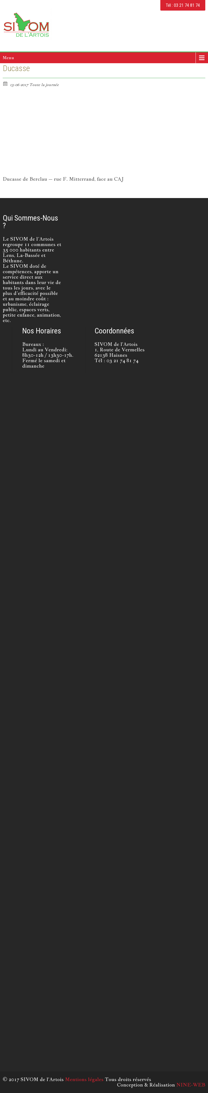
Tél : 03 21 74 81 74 (183, 5)
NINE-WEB (190, 1085)
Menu (8, 57)
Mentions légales (84, 1079)
